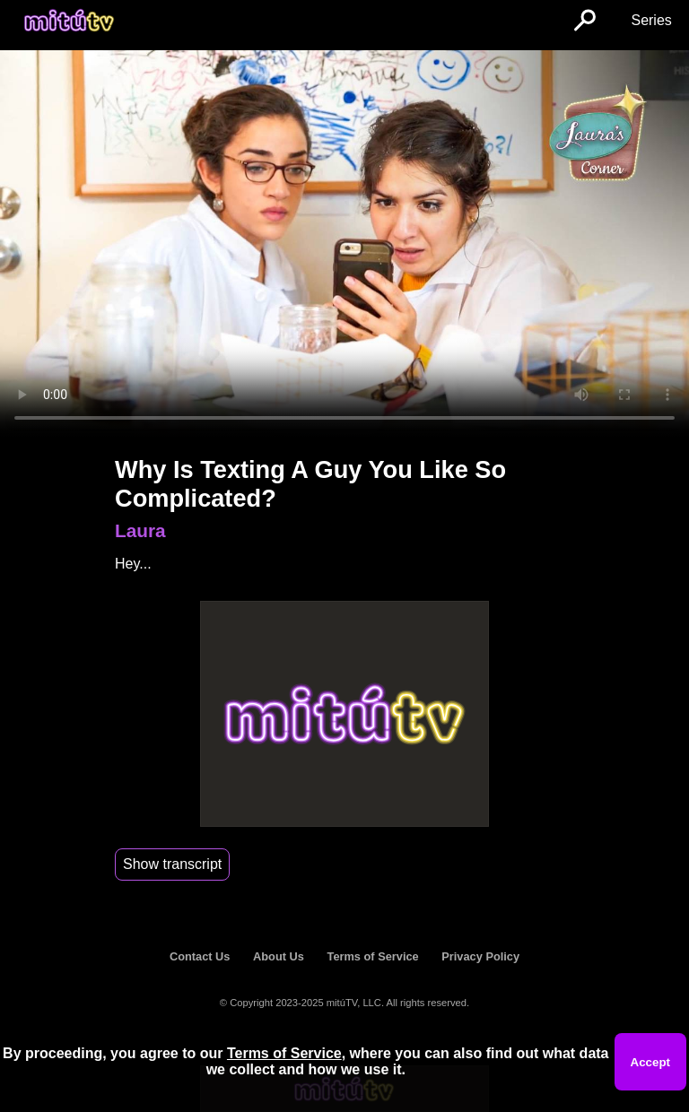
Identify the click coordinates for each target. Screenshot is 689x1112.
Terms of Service (373, 956)
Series (651, 20)
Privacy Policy (480, 956)
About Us (278, 956)
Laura (140, 530)
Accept (650, 1062)
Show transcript (172, 864)
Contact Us (200, 956)
